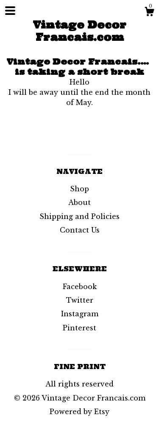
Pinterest (79, 328)
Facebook (80, 286)
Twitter (79, 300)
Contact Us (80, 230)
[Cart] (149, 12)
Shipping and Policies (79, 216)
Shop (79, 189)
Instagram (79, 314)
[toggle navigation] (10, 10)
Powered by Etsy (79, 411)
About (79, 202)
